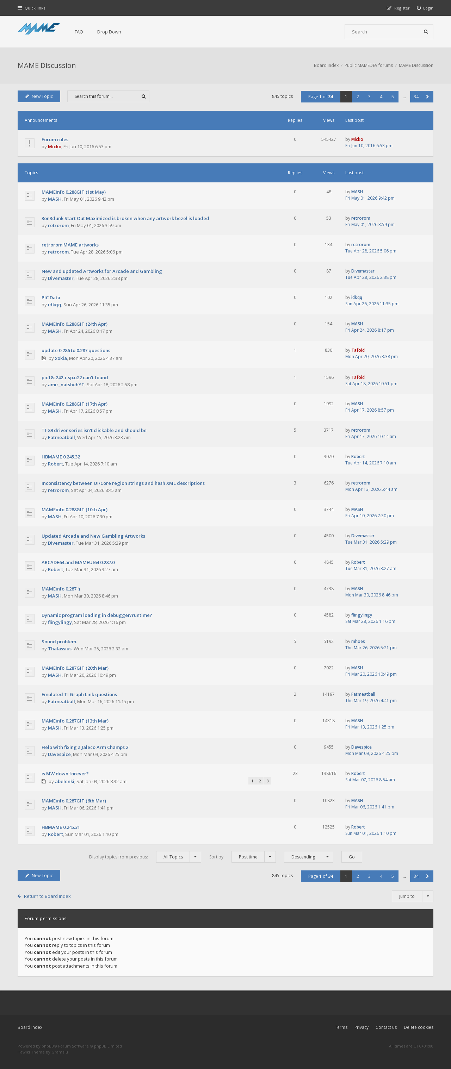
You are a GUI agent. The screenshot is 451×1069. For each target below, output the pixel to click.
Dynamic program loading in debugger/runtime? (97, 615)
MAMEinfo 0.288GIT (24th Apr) (74, 324)
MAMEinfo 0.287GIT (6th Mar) (74, 801)
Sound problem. (59, 641)
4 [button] (381, 97)
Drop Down (109, 32)
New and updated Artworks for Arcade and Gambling (102, 271)
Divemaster (61, 278)
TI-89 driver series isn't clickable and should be (94, 430)
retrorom (58, 225)
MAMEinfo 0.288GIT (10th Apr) (74, 509)
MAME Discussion (47, 65)
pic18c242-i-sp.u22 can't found (75, 377)
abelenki (64, 781)
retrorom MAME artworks (70, 245)
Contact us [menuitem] (386, 1027)
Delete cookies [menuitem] (418, 1027)
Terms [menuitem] (341, 1027)
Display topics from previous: (145, 857)
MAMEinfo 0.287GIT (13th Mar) (75, 721)
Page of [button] (320, 97)
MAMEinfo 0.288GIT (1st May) (74, 192)
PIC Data (51, 297)
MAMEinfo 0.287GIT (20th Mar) (75, 668)
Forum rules (55, 139)
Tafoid (358, 350)
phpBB (48, 1046)
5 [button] (392, 97)
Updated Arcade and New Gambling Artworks (93, 536)
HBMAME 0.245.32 (61, 457)
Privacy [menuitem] (361, 1027)
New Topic (39, 96)
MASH (55, 199)
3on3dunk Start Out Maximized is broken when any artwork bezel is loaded (125, 218)
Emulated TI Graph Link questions (79, 694)
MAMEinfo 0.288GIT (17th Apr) (74, 404)
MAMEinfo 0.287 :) (61, 589)
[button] (427, 96)
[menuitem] (425, 8)
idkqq (54, 304)
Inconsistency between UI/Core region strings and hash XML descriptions (123, 483)
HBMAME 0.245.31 (61, 827)
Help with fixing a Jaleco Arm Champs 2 (85, 747)
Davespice (59, 754)
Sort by (242, 857)
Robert (55, 464)
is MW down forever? (65, 773)
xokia (61, 358)
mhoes (358, 641)
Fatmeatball (61, 437)
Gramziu (59, 1052)
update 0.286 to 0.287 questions (76, 350)
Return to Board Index (47, 896)
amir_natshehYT (66, 384)
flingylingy (60, 622)
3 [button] (369, 97)
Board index (30, 1027)
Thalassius (60, 648)
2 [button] (358, 97)
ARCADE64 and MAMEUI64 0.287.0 (78, 562)
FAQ (79, 32)
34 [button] (416, 97)
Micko (54, 146)
